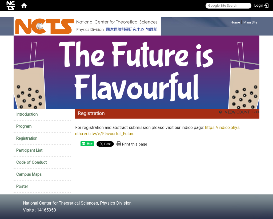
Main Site (250, 22)
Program (23, 126)
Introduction (27, 114)
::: (228, 21)
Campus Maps (29, 174)
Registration (26, 138)
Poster (22, 186)
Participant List (29, 150)
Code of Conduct (31, 162)
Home (235, 22)
